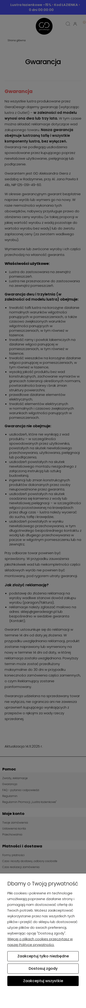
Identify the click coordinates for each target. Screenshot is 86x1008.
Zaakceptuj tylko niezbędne (43, 956)
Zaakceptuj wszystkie (43, 980)
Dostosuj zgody (43, 968)
